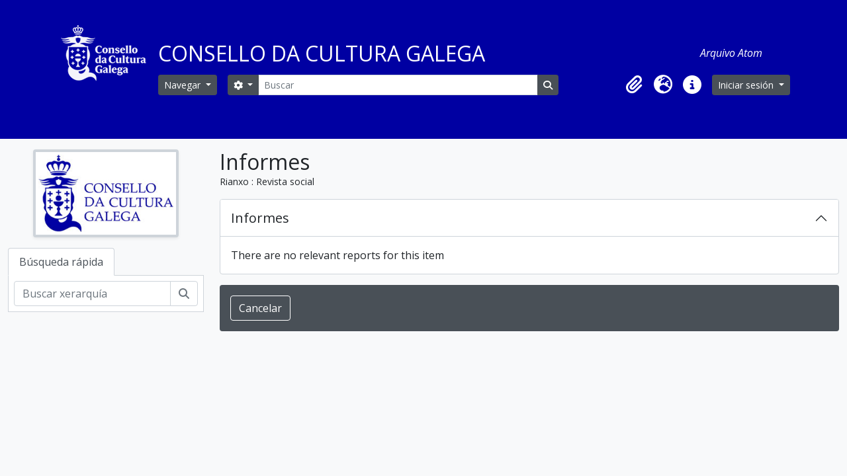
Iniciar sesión (747, 85)
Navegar (183, 85)
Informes (260, 218)
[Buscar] (397, 85)
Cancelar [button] (260, 308)
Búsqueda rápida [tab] (61, 262)
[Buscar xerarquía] (92, 293)
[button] (633, 84)
